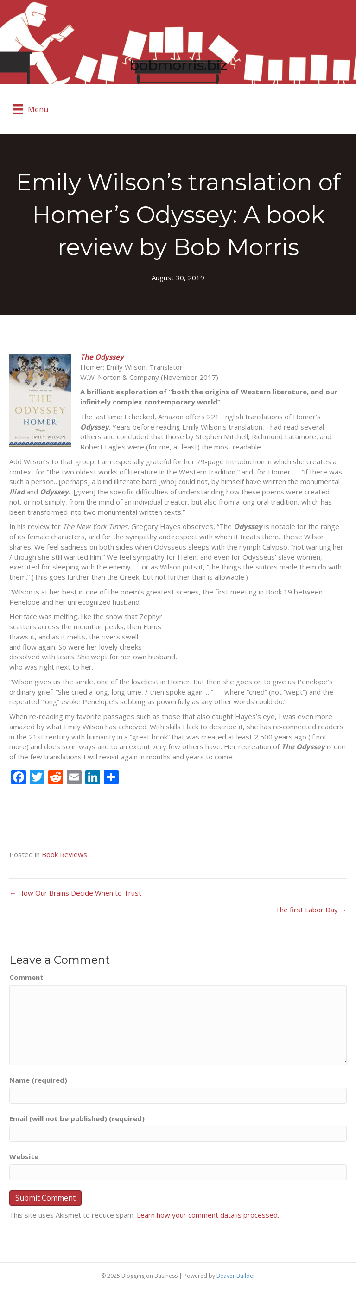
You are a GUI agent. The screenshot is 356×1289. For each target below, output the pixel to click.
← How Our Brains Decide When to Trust (75, 892)
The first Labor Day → (311, 909)
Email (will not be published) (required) (77, 1118)
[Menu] (30, 109)
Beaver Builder (235, 1276)
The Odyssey (102, 356)
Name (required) (38, 1080)
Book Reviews (64, 854)
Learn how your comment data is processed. (208, 1214)
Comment (26, 977)
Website (23, 1156)
